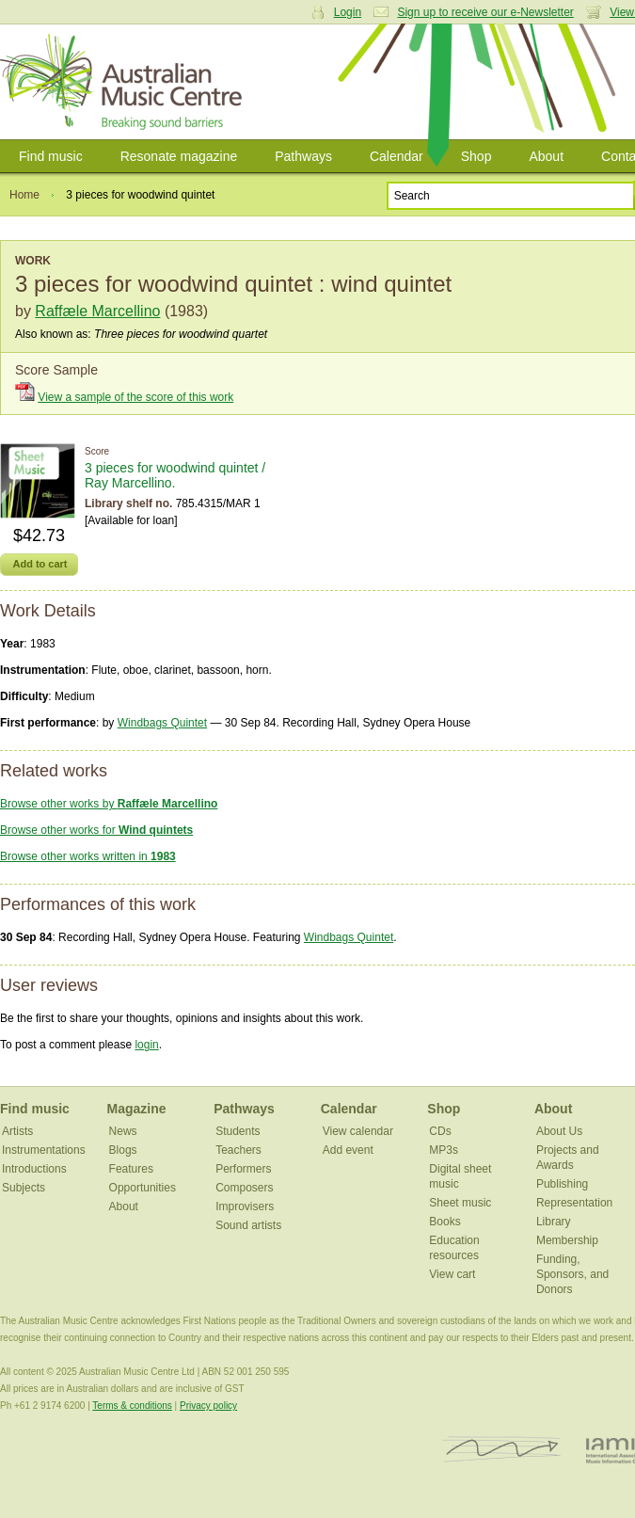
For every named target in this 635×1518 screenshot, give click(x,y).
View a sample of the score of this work (135, 397)
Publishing (562, 1183)
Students (237, 1131)
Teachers (238, 1150)
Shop (476, 156)
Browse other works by (108, 803)
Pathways (303, 156)
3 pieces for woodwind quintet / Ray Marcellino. (175, 475)
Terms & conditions (131, 1405)
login (146, 1044)
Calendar (396, 156)
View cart (452, 1274)
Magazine (137, 1108)
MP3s (443, 1150)
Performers (243, 1168)
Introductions (34, 1168)
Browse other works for (96, 830)
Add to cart (39, 563)
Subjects (23, 1187)
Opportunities (142, 1187)
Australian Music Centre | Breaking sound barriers (124, 82)
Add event (348, 1150)
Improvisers (244, 1206)
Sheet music (460, 1202)
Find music (51, 156)
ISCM (502, 1449)
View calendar (358, 1131)
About (546, 156)
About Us (559, 1131)
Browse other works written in (88, 856)
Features (131, 1168)
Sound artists (248, 1225)
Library (553, 1221)
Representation (574, 1202)
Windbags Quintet (162, 722)
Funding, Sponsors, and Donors (572, 1274)
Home (24, 194)
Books (444, 1221)
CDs (440, 1131)
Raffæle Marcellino (97, 311)
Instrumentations (44, 1150)
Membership (567, 1240)
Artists (17, 1131)
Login (347, 12)
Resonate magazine (179, 156)
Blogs (123, 1150)
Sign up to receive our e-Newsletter (485, 12)
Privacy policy (208, 1405)
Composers (244, 1187)
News (123, 1131)
